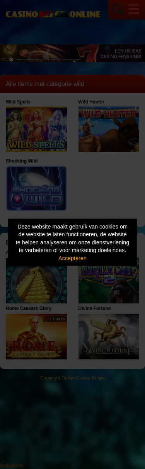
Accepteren (72, 258)
